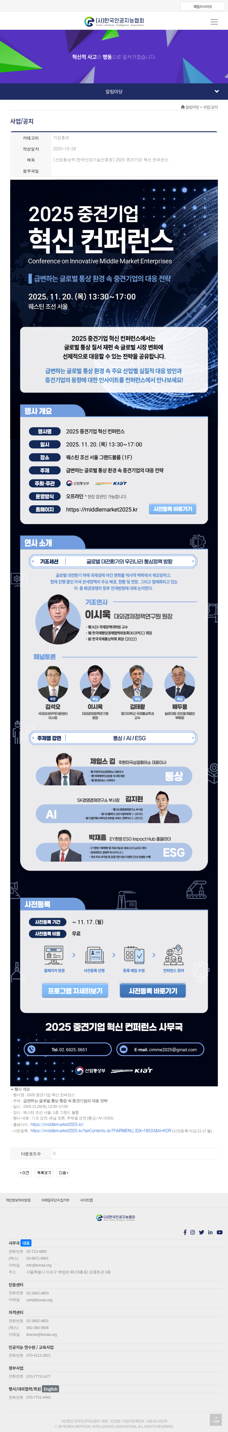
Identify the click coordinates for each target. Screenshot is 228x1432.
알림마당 (162, 91)
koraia (114, 22)
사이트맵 (86, 1199)
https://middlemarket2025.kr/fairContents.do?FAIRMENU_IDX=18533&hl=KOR (101, 1130)
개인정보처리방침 (18, 1199)
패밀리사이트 (202, 6)
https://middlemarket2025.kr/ (57, 1124)
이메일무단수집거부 (55, 1199)
